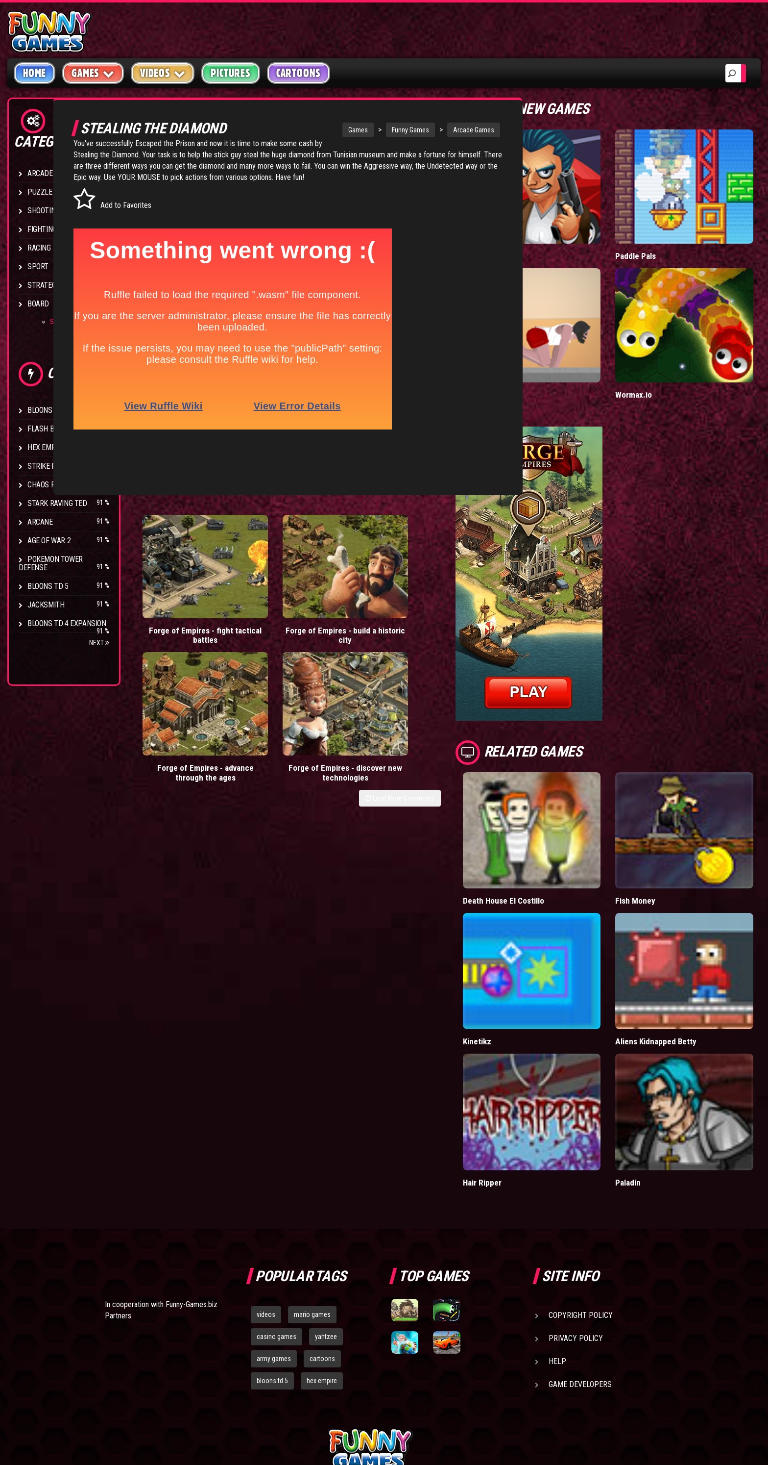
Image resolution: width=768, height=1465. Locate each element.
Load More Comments (453, 599)
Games (329, 130)
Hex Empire (46, 447)
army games (274, 1247)
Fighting (42, 229)
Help (557, 1249)
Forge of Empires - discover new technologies (448, 568)
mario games (312, 1203)
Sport (37, 266)
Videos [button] (163, 73)
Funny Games (382, 130)
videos (266, 1203)
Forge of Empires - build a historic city (270, 564)
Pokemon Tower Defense (51, 563)
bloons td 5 (272, 1269)
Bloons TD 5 (48, 586)
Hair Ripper (535, 1070)
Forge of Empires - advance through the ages (359, 568)
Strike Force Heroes (62, 466)
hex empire (322, 1269)
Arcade (40, 173)
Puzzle (39, 192)
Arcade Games (445, 130)
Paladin (655, 1070)
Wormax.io (660, 350)
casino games (276, 1225)
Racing (39, 248)
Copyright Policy (581, 1203)
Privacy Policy (576, 1226)
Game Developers (580, 1272)
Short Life (533, 350)
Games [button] (93, 73)
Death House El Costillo (557, 834)
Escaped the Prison (247, 143)
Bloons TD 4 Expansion (66, 623)
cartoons (322, 1247)
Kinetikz (530, 952)
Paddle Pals (662, 233)
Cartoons (298, 73)
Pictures (230, 73)
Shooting (43, 210)
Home (34, 73)
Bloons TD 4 (48, 410)
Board (38, 303)
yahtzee (326, 1225)
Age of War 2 (49, 540)
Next (99, 643)
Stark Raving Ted (57, 503)
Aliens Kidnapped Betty (683, 952)
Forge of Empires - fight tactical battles (180, 564)
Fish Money (662, 834)
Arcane (40, 522)
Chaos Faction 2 (55, 484)
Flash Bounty (51, 428)
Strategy (43, 285)
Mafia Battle (537, 233)
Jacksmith (45, 604)
